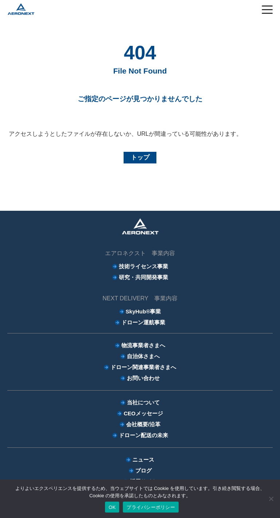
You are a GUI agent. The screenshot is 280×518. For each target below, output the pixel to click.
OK (112, 507)
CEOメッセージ (143, 413)
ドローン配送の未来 (143, 435)
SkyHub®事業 (143, 311)
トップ (140, 157)
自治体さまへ (143, 356)
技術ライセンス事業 (143, 266)
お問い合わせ (143, 378)
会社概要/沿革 (143, 424)
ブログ (143, 470)
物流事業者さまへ (143, 345)
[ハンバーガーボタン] (267, 9)
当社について (143, 402)
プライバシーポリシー (151, 507)
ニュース (143, 459)
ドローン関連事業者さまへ (143, 367)
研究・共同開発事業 (143, 277)
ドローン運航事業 (143, 322)
